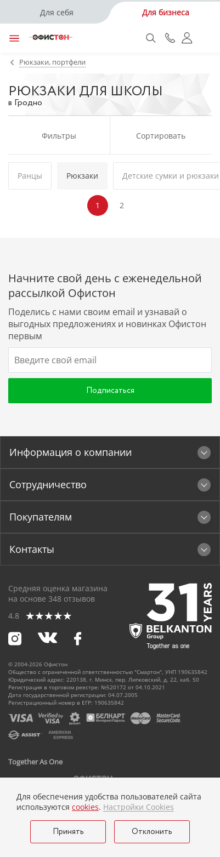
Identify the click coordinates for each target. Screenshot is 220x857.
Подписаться (110, 390)
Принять (68, 831)
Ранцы (30, 175)
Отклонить (152, 831)
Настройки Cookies (138, 807)
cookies (85, 807)
